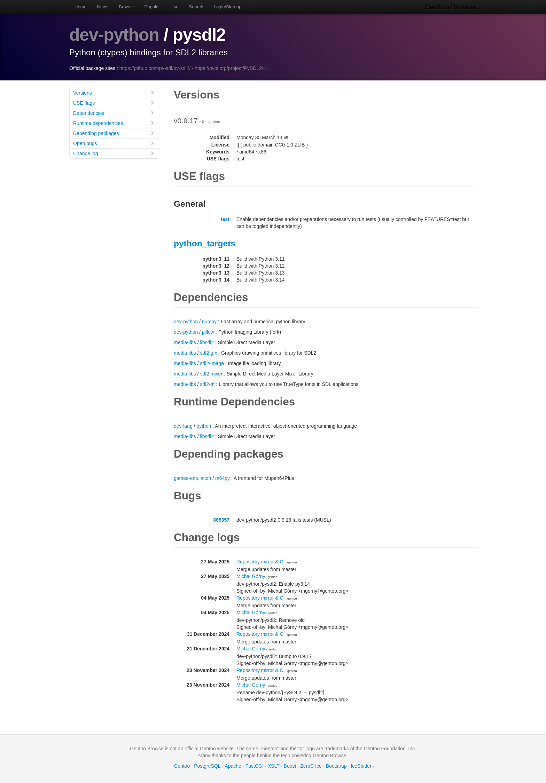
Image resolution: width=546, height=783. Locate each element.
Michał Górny (250, 576)
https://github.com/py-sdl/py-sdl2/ (155, 68)
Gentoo (182, 765)
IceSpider (361, 765)
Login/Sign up (228, 6)
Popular (152, 6)
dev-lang (183, 425)
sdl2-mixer (211, 373)
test (225, 219)
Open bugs (114, 143)
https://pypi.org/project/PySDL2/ (229, 68)
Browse (126, 6)
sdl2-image (212, 363)
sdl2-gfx (208, 352)
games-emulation (192, 478)
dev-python (114, 35)
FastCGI (254, 765)
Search (196, 6)
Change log (114, 153)
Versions (114, 92)
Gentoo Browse (451, 7)
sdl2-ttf (207, 384)
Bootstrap (336, 765)
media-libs (185, 342)
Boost (290, 765)
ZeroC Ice (310, 765)
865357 (221, 519)
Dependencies (114, 113)
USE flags (114, 102)
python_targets (204, 243)
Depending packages (114, 133)
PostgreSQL (207, 765)
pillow (208, 331)
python (203, 425)
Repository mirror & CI (260, 561)
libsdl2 (207, 342)
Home (81, 6)
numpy (209, 321)
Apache (233, 765)
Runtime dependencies (114, 123)
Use (174, 6)
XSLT (274, 765)
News (103, 6)
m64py (222, 478)
